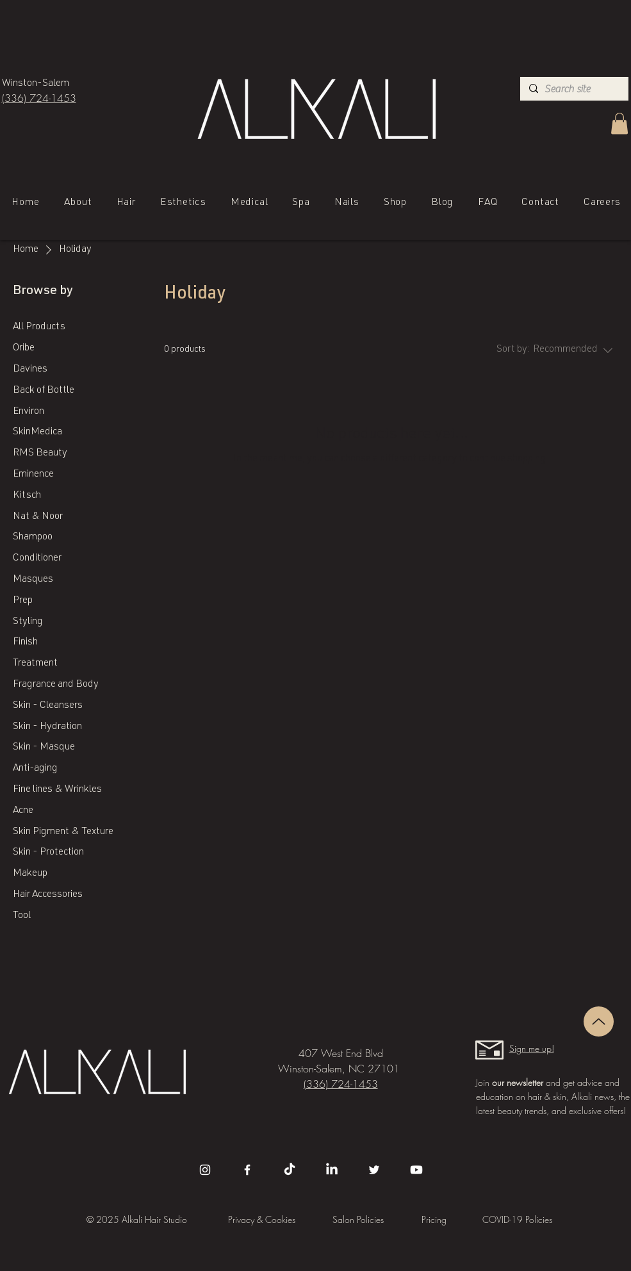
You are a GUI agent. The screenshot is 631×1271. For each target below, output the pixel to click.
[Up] (599, 1021)
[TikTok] (290, 1170)
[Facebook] (247, 1170)
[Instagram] (205, 1170)
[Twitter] (374, 1170)
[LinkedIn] (332, 1170)
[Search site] (573, 89)
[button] (619, 123)
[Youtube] (416, 1170)
